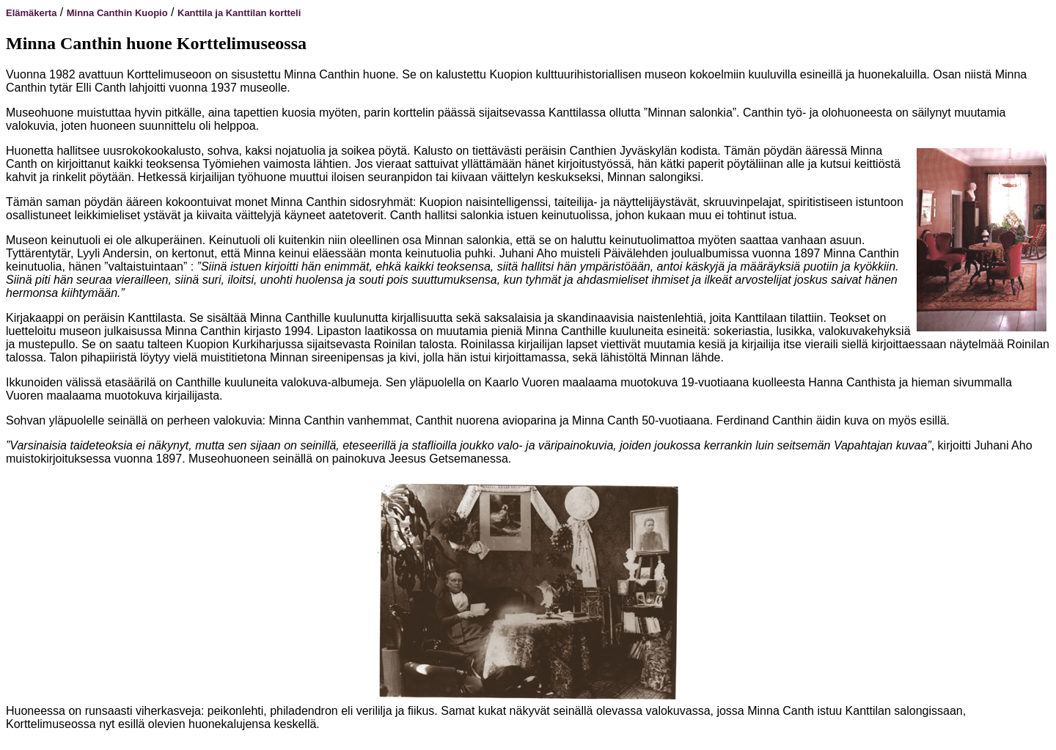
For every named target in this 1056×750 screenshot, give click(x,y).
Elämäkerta (31, 12)
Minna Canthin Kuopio (117, 12)
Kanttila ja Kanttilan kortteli (239, 12)
